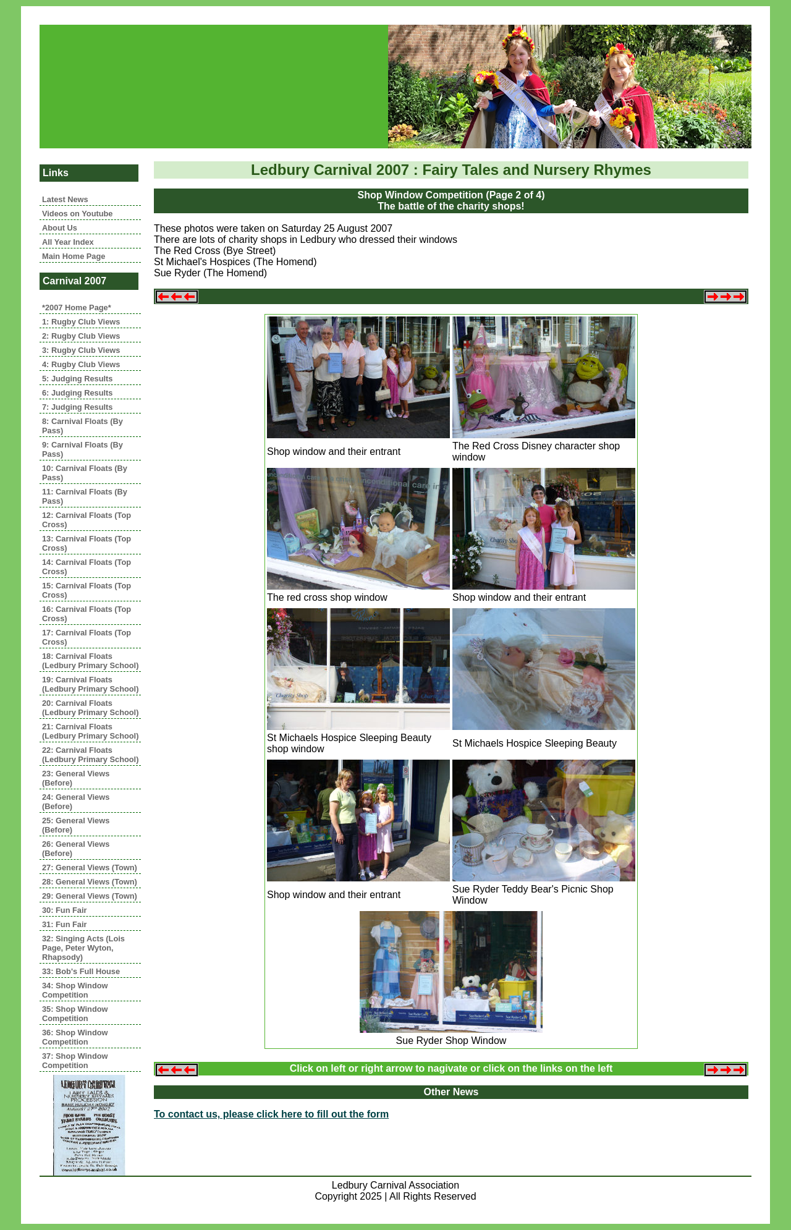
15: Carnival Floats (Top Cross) (86, 590)
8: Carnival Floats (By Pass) (82, 426)
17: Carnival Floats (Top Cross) (86, 637)
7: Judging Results (77, 407)
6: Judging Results (77, 392)
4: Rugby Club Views (81, 364)
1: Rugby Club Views (81, 321)
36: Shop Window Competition (75, 1037)
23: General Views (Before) (75, 778)
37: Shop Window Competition (75, 1060)
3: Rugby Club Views (81, 350)
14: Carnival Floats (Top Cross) (86, 567)
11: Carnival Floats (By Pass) (84, 496)
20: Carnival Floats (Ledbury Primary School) (90, 707)
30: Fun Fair (64, 910)
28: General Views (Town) (89, 881)
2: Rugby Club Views (81, 336)
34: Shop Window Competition (75, 990)
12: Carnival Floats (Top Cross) (86, 520)
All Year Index (68, 242)
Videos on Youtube (77, 213)
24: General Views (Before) (75, 801)
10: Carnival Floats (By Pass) (84, 473)
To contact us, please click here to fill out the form (271, 1114)
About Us (59, 227)
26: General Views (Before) (75, 848)
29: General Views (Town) (89, 896)
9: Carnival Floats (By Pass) (82, 449)
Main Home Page (73, 256)
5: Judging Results (77, 378)
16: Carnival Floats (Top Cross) (86, 613)
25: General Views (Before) (75, 825)
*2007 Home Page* (76, 307)
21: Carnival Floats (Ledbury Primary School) (90, 731)
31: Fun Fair (64, 924)
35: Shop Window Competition (75, 1013)
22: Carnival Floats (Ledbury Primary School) (90, 754)
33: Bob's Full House (81, 971)
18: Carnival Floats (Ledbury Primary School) (90, 660)
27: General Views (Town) (89, 867)
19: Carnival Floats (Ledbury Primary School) (90, 684)
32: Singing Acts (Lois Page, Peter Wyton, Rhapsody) (83, 948)
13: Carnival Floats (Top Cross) (86, 543)
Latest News (65, 199)
